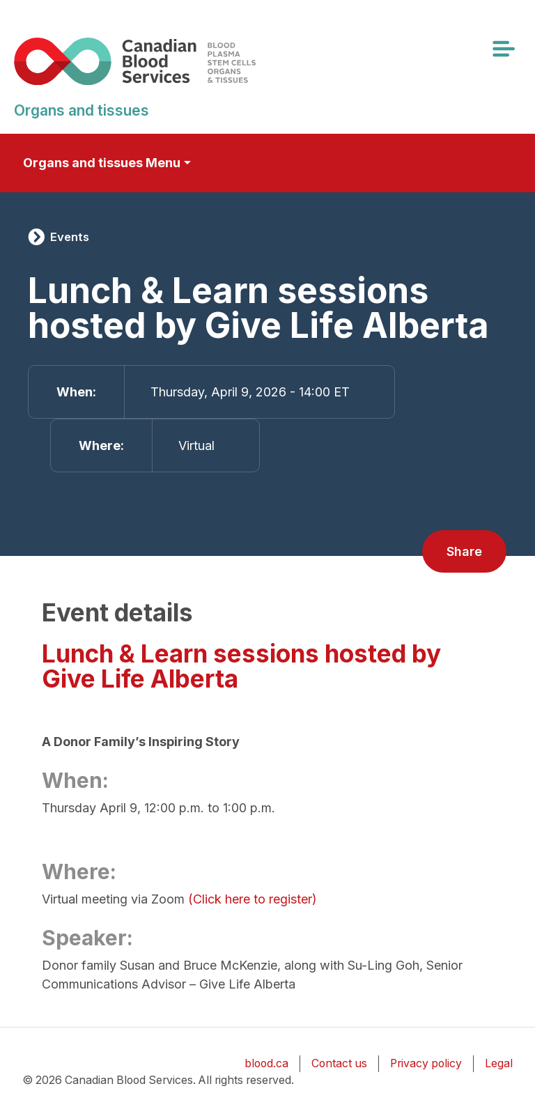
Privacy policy (426, 1063)
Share (464, 551)
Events (69, 237)
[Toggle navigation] (503, 48)
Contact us (339, 1063)
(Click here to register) (252, 899)
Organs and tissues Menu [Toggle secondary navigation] (101, 162)
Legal (499, 1063)
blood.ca (266, 1063)
